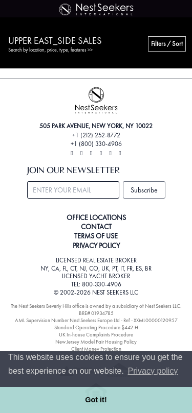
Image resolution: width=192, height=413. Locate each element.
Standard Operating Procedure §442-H (96, 327)
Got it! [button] (95, 400)
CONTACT (96, 226)
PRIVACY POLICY (96, 245)
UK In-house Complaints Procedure (96, 334)
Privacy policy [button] (153, 371)
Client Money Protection (96, 349)
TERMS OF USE (96, 235)
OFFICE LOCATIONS (96, 217)
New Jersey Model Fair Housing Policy (96, 341)
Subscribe (144, 190)
